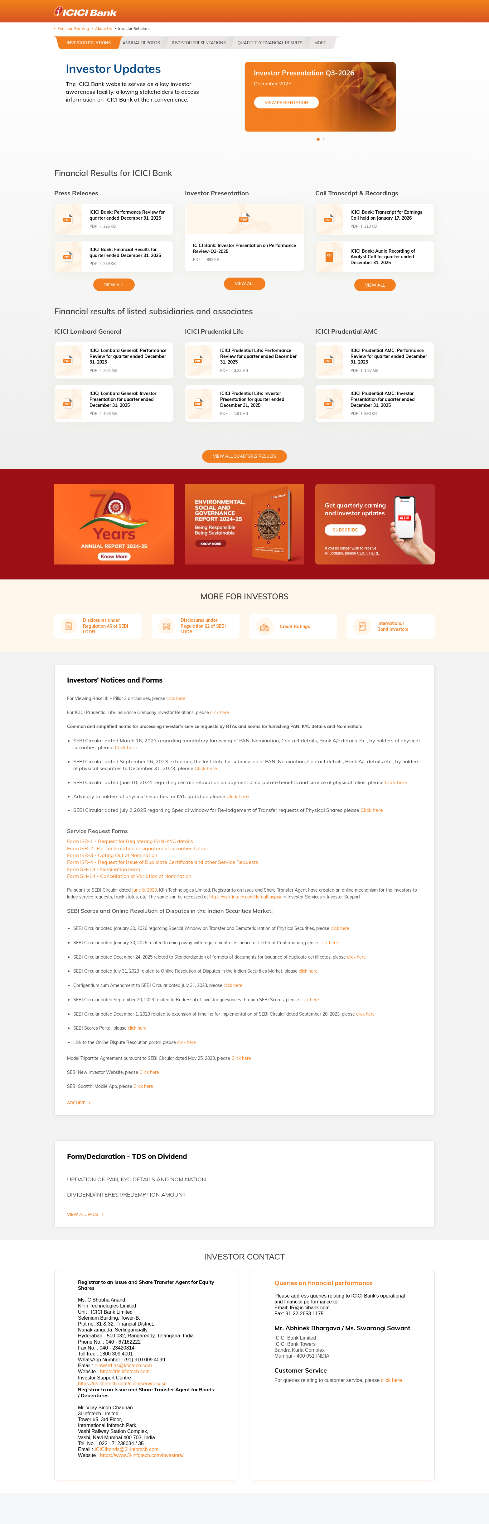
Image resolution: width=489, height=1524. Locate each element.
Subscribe (345, 530)
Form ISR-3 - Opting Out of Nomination (112, 855)
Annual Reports (141, 42)
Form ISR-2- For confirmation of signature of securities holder (137, 848)
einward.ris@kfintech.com (123, 1365)
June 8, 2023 (144, 890)
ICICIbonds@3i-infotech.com (126, 1449)
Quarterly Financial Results (270, 42)
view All (114, 284)
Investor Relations (89, 42)
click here (176, 698)
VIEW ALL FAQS (82, 1214)
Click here (126, 747)
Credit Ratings (295, 626)
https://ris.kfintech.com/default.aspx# (246, 897)
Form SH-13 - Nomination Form (103, 869)
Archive (76, 1102)
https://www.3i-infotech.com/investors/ (142, 1455)
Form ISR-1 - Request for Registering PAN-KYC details (130, 841)
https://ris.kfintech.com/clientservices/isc (122, 1383)
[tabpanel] (320, 97)
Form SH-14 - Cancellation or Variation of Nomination (129, 876)
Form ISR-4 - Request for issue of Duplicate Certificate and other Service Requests (162, 862)
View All (244, 283)
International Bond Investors (392, 626)
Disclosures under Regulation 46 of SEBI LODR (105, 625)
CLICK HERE (368, 553)
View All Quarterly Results (244, 456)
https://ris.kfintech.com (125, 1371)
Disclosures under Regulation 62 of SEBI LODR (203, 625)
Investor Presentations (199, 42)
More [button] (320, 42)
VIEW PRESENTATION (286, 102)
